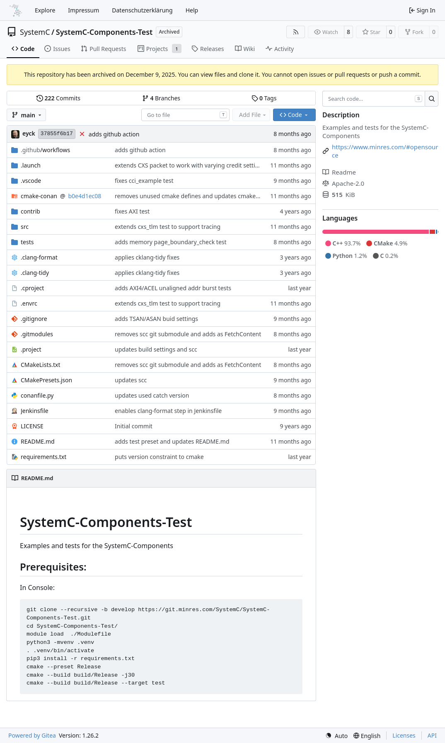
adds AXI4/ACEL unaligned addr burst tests (173, 288)
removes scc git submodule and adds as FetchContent (188, 334)
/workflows (45, 150)
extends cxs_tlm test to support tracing (167, 227)
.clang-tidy (35, 273)
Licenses (404, 735)
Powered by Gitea (32, 735)
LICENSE (32, 426)
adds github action (114, 134)
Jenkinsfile (34, 411)
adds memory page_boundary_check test (171, 242)
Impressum (83, 10)
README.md (38, 441)
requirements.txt (43, 457)
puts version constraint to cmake (159, 457)
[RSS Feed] (295, 32)
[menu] (336, 736)
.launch (31, 165)
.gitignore (34, 319)
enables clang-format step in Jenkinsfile (168, 411)
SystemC (35, 32)
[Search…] (431, 99)
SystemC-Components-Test (104, 32)
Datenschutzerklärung (142, 10)
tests (27, 242)
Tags (264, 98)
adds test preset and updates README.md (172, 441)
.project (31, 349)
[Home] (15, 10)
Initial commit (133, 426)
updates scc (131, 380)
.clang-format (39, 257)
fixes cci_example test (144, 181)
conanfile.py (37, 395)
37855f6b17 (57, 134)
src (25, 227)
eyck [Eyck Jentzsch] (28, 133)
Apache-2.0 (343, 183)
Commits (58, 98)
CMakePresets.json (46, 380)
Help (192, 10)
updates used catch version (152, 395)
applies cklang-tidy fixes (147, 257)
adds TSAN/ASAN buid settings (156, 319)
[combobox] (185, 115)
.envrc (29, 303)
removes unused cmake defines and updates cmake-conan (194, 196)
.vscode (31, 181)
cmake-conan (39, 196)
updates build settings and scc (156, 349)
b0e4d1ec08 (85, 196)
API (432, 735)
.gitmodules (37, 334)
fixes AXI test (132, 211)
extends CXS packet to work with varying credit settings (190, 165)
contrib (30, 211)
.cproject (32, 288)
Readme (339, 172)
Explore (45, 10)
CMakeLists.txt (40, 365)
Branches (161, 98)
